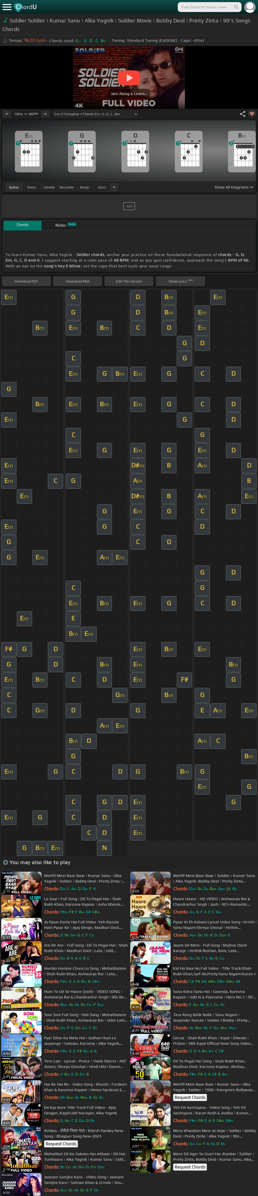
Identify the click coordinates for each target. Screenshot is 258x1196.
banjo (84, 187)
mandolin (66, 187)
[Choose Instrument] (114, 187)
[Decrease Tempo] (7, 113)
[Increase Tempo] (45, 113)
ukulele (49, 187)
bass (102, 187)
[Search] (236, 7)
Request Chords (190, 1097)
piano (31, 187)
